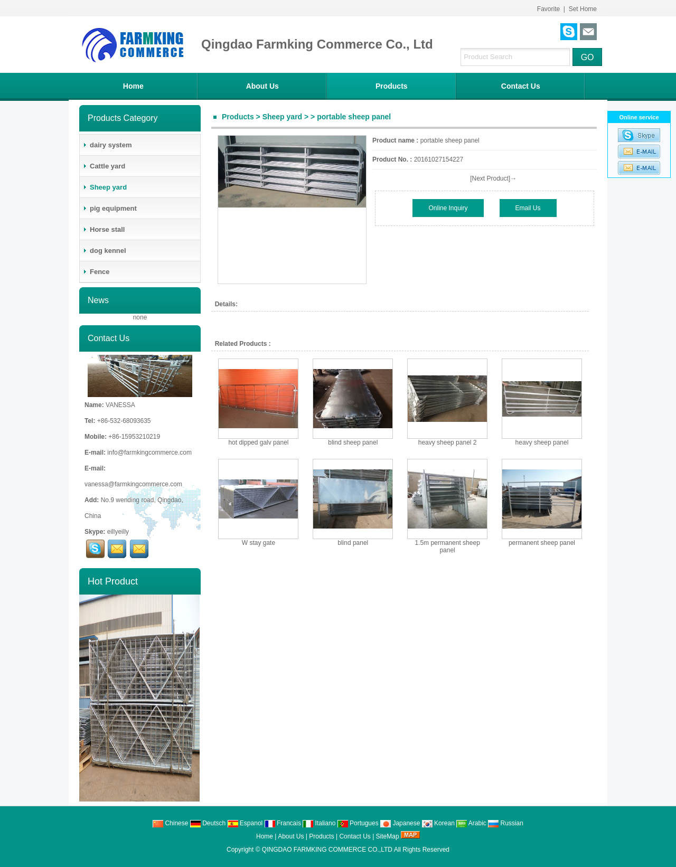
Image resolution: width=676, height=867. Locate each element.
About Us (262, 86)
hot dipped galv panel (258, 442)
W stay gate (258, 542)
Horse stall (103, 229)
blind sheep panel (353, 442)
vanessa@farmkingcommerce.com (133, 484)
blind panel (352, 542)
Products (391, 86)
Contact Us (520, 86)
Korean (438, 823)
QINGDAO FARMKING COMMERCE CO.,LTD (327, 849)
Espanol (245, 823)
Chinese (170, 823)
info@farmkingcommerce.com (149, 452)
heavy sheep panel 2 (447, 442)
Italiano (319, 823)
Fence (96, 272)
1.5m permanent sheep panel (447, 546)
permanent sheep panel (542, 542)
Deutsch (208, 823)
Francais (283, 823)
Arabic (471, 823)
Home (133, 86)
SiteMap (387, 836)
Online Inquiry (447, 208)
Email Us (528, 208)
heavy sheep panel (542, 442)
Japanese (400, 823)
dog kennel (104, 251)
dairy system (107, 145)
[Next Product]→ (493, 178)
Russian (505, 823)
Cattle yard (103, 166)
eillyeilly (118, 531)
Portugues (358, 823)
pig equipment (109, 208)
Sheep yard (282, 116)
